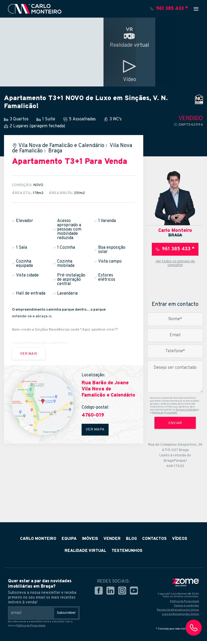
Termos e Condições (186, 409)
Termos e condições (186, 605)
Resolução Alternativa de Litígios (178, 610)
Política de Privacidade (164, 412)
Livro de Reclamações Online (180, 614)
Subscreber (66, 613)
